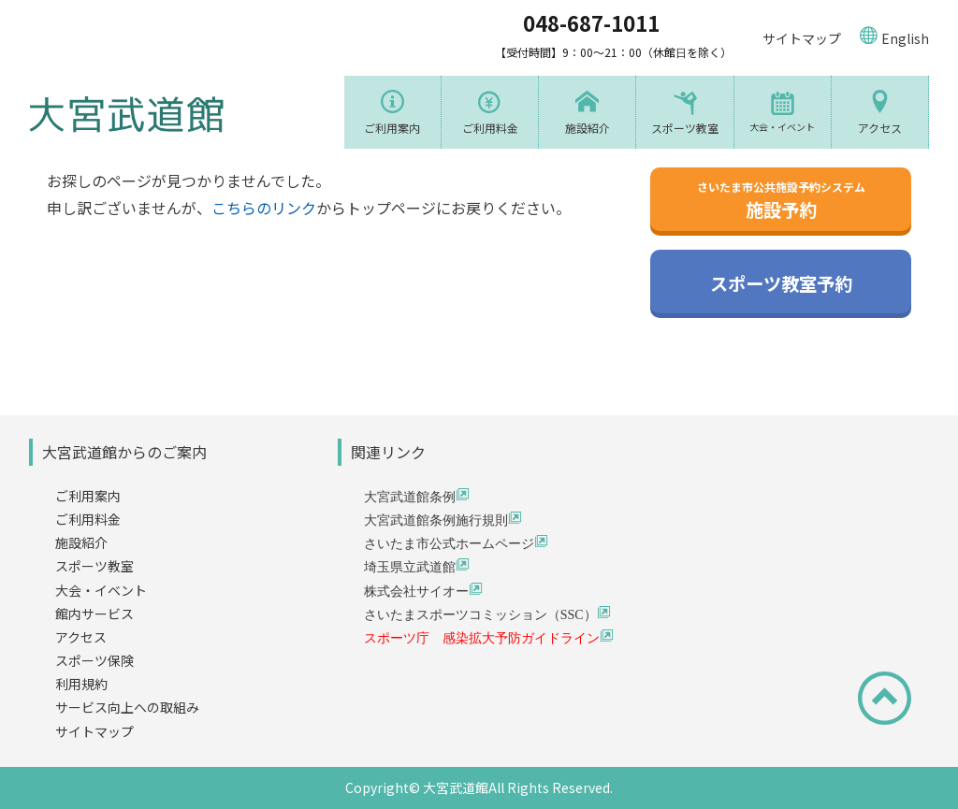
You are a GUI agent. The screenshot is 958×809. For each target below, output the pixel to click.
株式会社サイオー (416, 590)
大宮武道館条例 (410, 495)
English (905, 38)
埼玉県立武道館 (410, 565)
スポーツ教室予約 (781, 284)
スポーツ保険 (94, 660)
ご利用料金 (490, 128)
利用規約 (81, 683)
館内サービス (94, 613)
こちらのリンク (263, 207)
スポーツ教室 (684, 128)
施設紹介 (587, 128)
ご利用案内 (392, 128)
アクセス (880, 128)
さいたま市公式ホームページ (449, 542)
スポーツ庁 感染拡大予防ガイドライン (482, 636)
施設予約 (781, 201)
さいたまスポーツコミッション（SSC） (480, 613)
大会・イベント (782, 127)
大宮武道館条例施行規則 (436, 519)
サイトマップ (801, 38)
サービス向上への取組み (127, 707)
